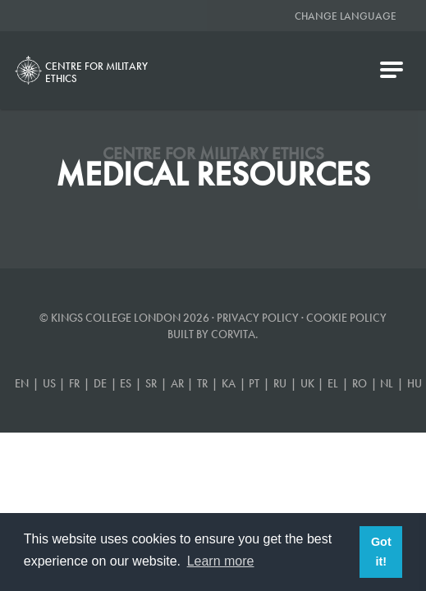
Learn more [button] (220, 561)
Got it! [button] (381, 551)
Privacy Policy (258, 317)
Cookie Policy (346, 317)
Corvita (233, 334)
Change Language (345, 16)
